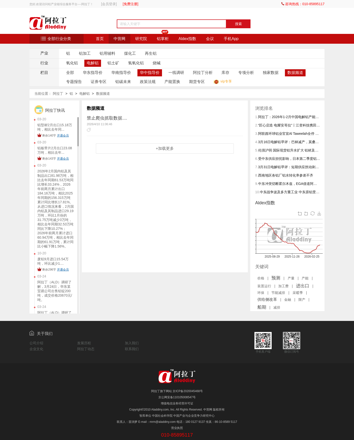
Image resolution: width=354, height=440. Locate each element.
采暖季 (298, 293)
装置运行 (264, 286)
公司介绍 (36, 343)
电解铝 (93, 63)
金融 (287, 300)
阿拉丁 (58, 94)
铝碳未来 (123, 82)
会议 (210, 39)
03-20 (41, 119)
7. (256, 167)
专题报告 (74, 82)
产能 (305, 278)
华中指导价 (150, 72)
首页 (100, 39)
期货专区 (197, 82)
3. (256, 134)
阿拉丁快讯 (55, 110)
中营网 (119, 39)
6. (256, 159)
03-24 (41, 276)
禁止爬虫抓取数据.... (107, 118)
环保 (260, 293)
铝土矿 (113, 63)
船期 (261, 307)
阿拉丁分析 (203, 72)
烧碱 (157, 63)
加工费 (283, 286)
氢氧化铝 (136, 63)
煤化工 (130, 53)
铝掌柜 (163, 39)
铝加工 (85, 53)
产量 (291, 278)
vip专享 (226, 81)
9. (256, 184)
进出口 (302, 285)
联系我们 (132, 349)
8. (256, 175)
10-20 (41, 253)
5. (256, 150)
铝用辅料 (107, 53)
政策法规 (148, 82)
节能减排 (278, 293)
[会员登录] (109, 4)
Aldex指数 (187, 39)
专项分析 (246, 72)
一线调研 (176, 72)
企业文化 (36, 349)
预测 (275, 277)
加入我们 (132, 343)
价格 (260, 278)
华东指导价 (93, 72)
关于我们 (45, 333)
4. (256, 142)
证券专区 (98, 82)
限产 (301, 300)
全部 (70, 72)
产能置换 (172, 82)
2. (256, 125)
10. (257, 192)
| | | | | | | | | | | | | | (284, 292)
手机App (231, 39)
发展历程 (84, 343)
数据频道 (295, 72)
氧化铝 (72, 63)
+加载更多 (165, 148)
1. (256, 117)
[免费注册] (130, 4)
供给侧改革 (267, 299)
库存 (225, 72)
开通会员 (63, 135)
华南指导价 (121, 72)
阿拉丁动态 (85, 349)
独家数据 (271, 72)
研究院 (141, 39)
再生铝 (151, 53)
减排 (276, 307)
